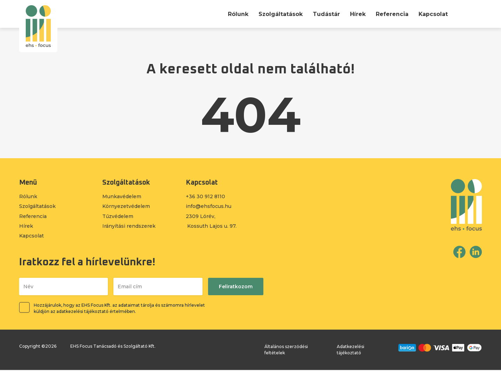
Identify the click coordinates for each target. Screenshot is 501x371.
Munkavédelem (121, 197)
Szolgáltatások (280, 14)
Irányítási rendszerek (129, 227)
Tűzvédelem (117, 217)
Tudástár (326, 14)
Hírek (357, 14)
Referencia (391, 14)
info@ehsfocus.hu (208, 207)
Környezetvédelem (126, 207)
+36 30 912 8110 (205, 197)
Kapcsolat (433, 14)
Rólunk (237, 14)
